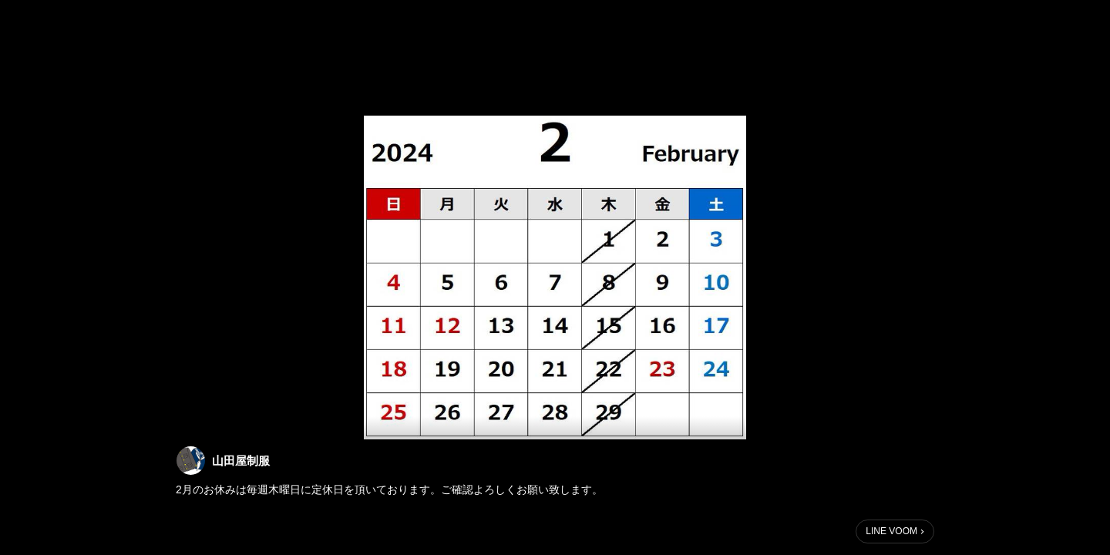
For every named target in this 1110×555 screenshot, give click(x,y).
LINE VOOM (891, 531)
